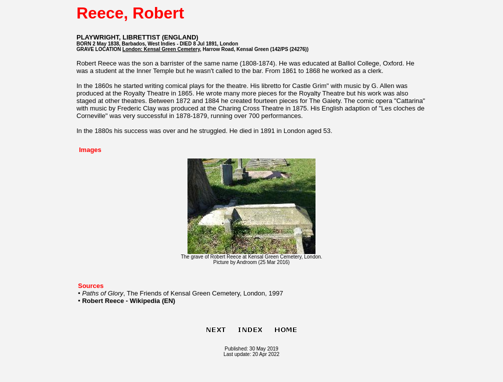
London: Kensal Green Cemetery (161, 49)
